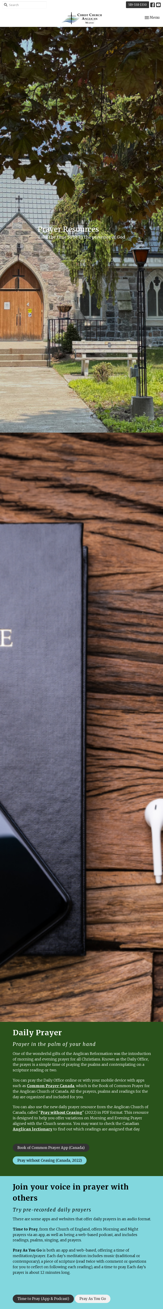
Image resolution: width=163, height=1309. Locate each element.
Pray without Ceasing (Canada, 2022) (49, 1160)
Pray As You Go (27, 1250)
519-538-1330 (137, 5)
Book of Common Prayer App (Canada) (51, 1147)
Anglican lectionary (32, 1129)
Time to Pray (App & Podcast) (43, 1298)
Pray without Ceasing (61, 1112)
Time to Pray (25, 1229)
